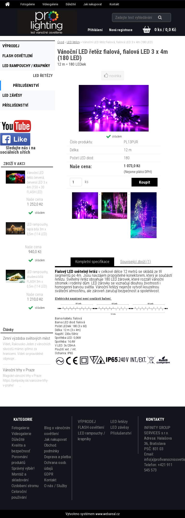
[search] (166, 17)
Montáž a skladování (20, 477)
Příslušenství (120, 433)
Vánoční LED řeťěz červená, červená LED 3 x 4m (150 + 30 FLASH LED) (37, 182)
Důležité (71, 4)
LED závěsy (119, 427)
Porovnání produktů (19, 459)
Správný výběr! (23, 468)
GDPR (48, 474)
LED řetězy (73, 42)
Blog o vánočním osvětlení (57, 430)
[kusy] (76, 182)
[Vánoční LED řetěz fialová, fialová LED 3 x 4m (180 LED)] (85, 193)
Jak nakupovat (92, 4)
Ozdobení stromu (25, 485)
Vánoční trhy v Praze (19, 370)
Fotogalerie (27, 4)
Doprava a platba (57, 456)
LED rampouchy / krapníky (91, 436)
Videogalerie (50, 4)
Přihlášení (95, 30)
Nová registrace (120, 30)
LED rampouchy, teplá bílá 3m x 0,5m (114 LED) (37, 229)
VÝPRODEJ (87, 421)
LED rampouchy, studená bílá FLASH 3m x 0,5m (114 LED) (37, 279)
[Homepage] (8, 4)
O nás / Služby (55, 485)
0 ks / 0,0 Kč (165, 29)
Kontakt (114, 4)
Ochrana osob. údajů (55, 465)
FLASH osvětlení (91, 427)
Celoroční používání (19, 494)
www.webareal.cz (107, 514)
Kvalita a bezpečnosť (21, 448)
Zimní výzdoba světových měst (26, 338)
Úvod (60, 42)
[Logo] (47, 22)
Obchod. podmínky (51, 448)
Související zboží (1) (135, 261)
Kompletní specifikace (92, 261)
